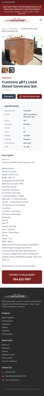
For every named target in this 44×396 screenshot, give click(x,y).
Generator (14, 29)
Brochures (6, 348)
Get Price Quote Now (29, 96)
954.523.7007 (8, 2)
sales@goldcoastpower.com (15, 376)
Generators (6, 324)
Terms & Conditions (9, 361)
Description (8, 96)
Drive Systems (7, 334)
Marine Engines (8, 317)
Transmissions (7, 321)
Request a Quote (8, 354)
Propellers (6, 331)
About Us (5, 345)
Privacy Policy (7, 358)
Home (4, 29)
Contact (5, 351)
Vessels (5, 327)
